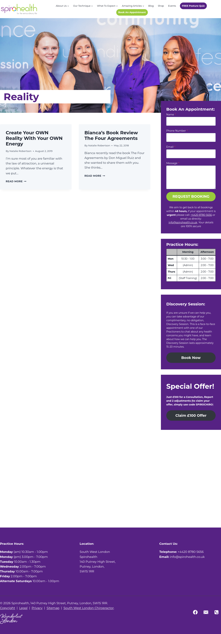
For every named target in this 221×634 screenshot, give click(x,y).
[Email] (205, 612)
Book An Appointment (132, 12)
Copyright (7, 608)
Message (172, 163)
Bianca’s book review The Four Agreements (111, 135)
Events (172, 5)
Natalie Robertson (21, 151)
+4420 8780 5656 (201, 215)
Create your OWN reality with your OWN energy (34, 138)
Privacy (37, 608)
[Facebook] (195, 612)
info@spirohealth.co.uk (183, 222)
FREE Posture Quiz (193, 5)
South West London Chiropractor (89, 608)
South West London (95, 552)
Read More (16, 181)
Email (170, 146)
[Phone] (216, 612)
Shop (161, 5)
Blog (151, 5)
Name (171, 114)
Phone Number (177, 130)
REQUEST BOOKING (191, 196)
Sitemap (53, 608)
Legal (23, 608)
